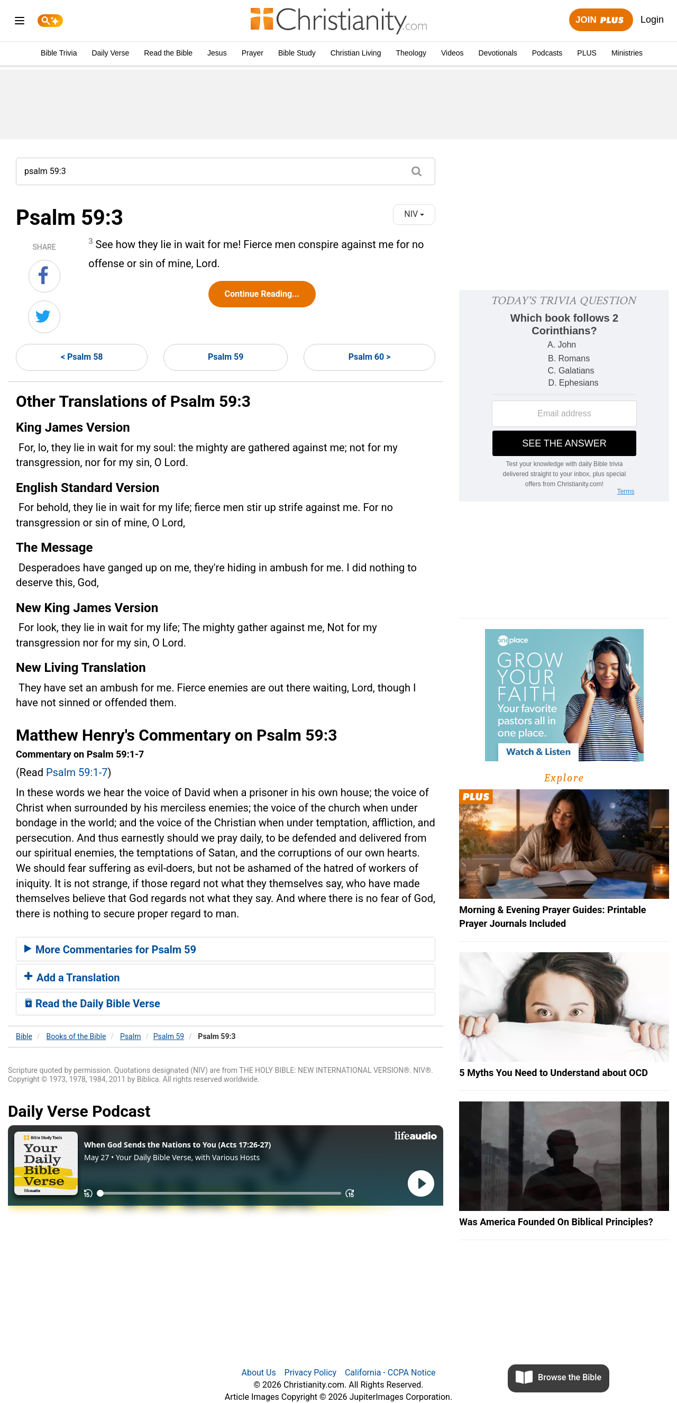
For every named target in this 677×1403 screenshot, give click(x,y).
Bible (24, 1036)
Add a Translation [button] (72, 977)
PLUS (587, 53)
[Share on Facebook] (44, 276)
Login (652, 19)
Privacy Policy (311, 1373)
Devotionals (498, 53)
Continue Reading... (262, 294)
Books (76, 1036)
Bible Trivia (59, 53)
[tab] (225, 949)
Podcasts (547, 53)
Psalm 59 (226, 357)
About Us (258, 1373)
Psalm (130, 1036)
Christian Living (356, 53)
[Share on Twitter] (44, 316)
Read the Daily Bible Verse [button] (92, 1003)
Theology (411, 53)
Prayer (252, 53)
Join (600, 20)
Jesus (217, 53)
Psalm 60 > (370, 357)
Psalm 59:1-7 (77, 772)
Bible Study (297, 53)
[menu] (19, 22)
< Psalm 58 (82, 357)
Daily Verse (110, 53)
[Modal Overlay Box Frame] (564, 396)
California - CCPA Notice (390, 1373)
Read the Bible (168, 53)
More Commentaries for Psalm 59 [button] (110, 949)
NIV (414, 214)
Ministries (627, 53)
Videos (452, 53)
